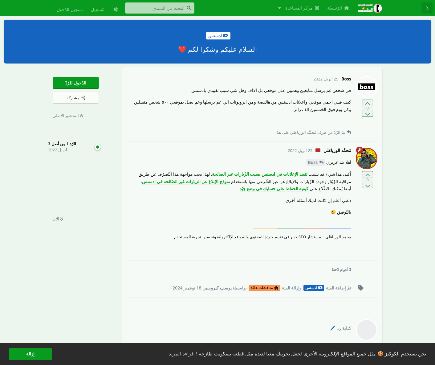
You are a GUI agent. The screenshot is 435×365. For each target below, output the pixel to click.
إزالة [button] (30, 353)
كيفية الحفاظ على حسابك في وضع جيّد (274, 188)
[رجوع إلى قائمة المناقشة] (427, 8)
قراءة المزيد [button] (181, 353)
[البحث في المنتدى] (159, 8)
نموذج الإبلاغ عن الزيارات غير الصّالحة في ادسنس (186, 181)
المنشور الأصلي (68, 115)
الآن (58, 219)
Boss (313, 162)
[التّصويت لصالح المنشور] (367, 103)
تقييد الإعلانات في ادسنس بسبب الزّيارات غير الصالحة (259, 174)
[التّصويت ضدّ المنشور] (367, 113)
